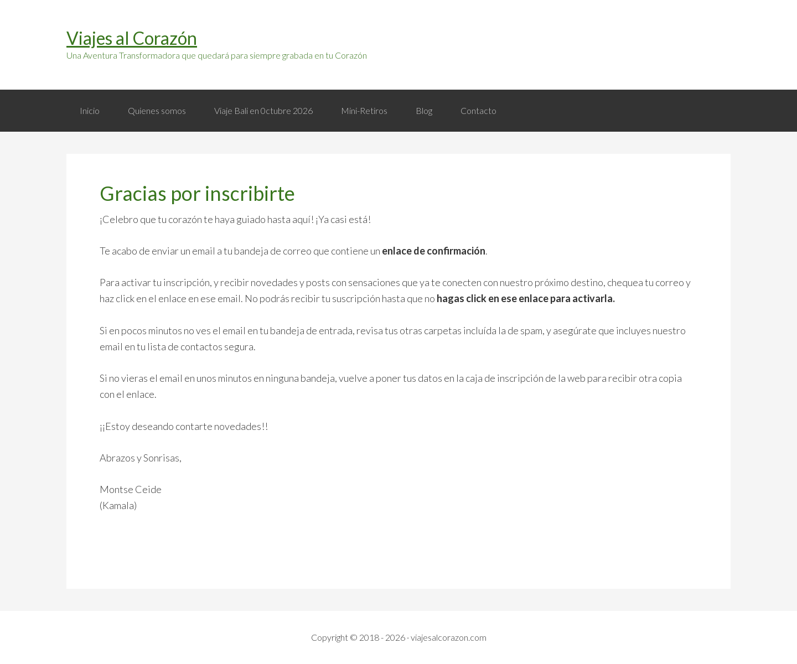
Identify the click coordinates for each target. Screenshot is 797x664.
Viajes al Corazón (131, 38)
